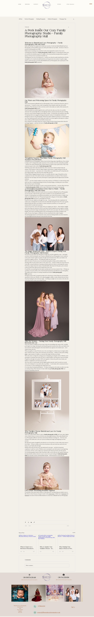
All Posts (20, 19)
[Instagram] (29, 575)
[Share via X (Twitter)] (28, 522)
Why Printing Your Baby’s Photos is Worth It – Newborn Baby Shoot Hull (66, 547)
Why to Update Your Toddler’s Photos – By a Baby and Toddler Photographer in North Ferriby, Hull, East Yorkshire (47, 547)
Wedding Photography (40, 19)
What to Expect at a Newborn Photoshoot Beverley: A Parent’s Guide (26, 547)
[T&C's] (73, 607)
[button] (28, 4)
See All (74, 532)
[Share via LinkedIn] (31, 522)
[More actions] (68, 27)
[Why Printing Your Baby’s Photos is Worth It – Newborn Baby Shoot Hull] (66, 540)
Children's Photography (52, 19)
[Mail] (35, 612)
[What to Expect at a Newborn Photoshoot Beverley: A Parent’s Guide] (27, 540)
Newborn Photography (29, 19)
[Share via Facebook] (25, 522)
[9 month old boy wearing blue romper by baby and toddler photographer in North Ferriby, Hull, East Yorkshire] (47, 540)
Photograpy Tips (63, 19)
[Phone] (35, 606)
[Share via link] (34, 522)
